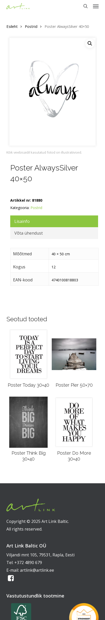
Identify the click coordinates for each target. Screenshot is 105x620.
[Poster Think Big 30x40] (28, 422)
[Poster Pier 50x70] (74, 354)
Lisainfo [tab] (22, 221)
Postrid (31, 26)
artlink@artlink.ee (37, 570)
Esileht (12, 26)
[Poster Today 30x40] (28, 354)
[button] (96, 6)
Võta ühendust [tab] (28, 233)
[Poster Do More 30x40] (74, 422)
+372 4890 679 (28, 562)
